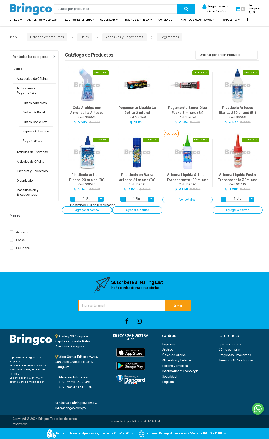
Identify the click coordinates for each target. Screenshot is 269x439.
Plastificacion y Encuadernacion (28, 192)
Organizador (25, 180)
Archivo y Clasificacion (198, 19)
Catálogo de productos (47, 37)
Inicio (13, 37)
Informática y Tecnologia (180, 371)
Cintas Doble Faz (35, 122)
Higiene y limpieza (175, 366)
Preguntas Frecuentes (235, 355)
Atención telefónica (71, 377)
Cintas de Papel (34, 112)
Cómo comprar (229, 349)
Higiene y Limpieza (136, 19)
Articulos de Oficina (30, 161)
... (246, 19)
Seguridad (107, 19)
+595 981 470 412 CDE (73, 387)
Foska (20, 240)
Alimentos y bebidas (42, 19)
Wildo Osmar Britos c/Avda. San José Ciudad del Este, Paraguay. (76, 362)
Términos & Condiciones (236, 360)
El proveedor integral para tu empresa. (27, 359)
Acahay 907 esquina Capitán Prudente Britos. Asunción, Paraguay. (73, 341)
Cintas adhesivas (35, 103)
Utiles (14, 19)
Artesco (21, 232)
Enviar (177, 305)
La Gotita (23, 248)
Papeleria (230, 19)
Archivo (167, 349)
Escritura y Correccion (32, 171)
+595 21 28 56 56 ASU (73, 382)
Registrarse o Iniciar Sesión (215, 8)
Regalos (168, 382)
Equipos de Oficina (78, 19)
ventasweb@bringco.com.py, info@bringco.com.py (76, 403)
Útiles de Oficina (174, 355)
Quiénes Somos (230, 344)
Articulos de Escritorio (32, 152)
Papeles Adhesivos (36, 131)
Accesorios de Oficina (32, 79)
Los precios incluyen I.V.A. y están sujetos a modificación (27, 379)
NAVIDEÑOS (165, 19)
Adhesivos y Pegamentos (124, 37)
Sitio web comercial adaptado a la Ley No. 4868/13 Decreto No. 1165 (28, 369)
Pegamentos (169, 37)
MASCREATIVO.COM (146, 421)
